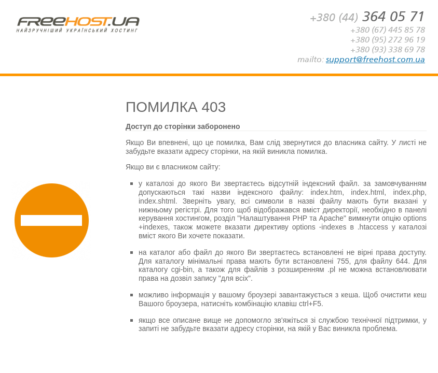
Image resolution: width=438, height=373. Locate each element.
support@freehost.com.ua (375, 59)
